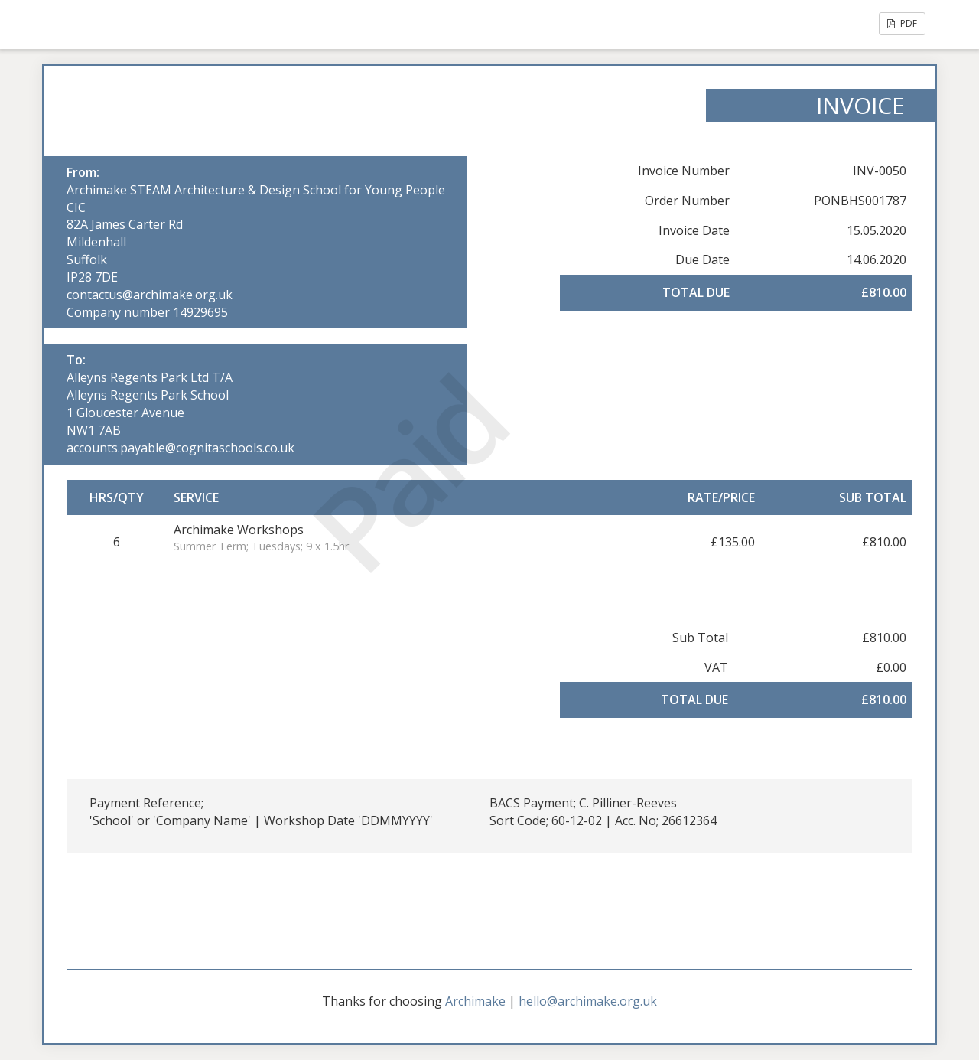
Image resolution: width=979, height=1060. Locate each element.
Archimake (475, 1001)
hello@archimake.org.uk (588, 1001)
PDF (902, 23)
